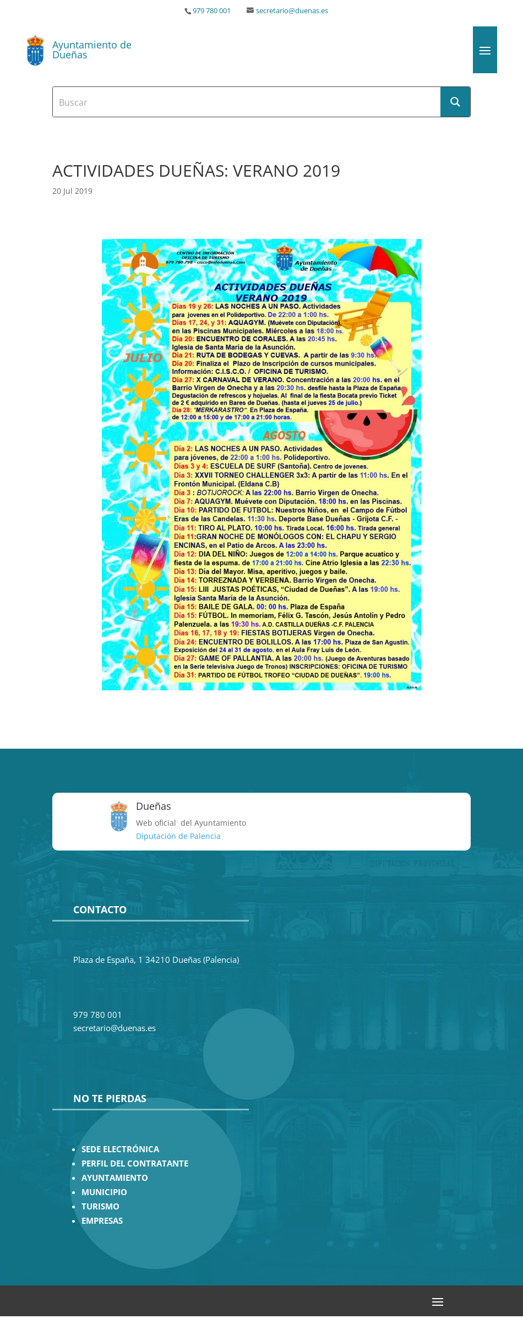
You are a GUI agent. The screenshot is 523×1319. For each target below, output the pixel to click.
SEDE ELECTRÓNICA (120, 1149)
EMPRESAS (102, 1221)
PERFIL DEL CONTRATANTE (134, 1163)
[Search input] (247, 101)
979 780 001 (212, 10)
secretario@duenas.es (292, 10)
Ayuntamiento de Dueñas (92, 49)
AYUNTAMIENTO (114, 1178)
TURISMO (100, 1206)
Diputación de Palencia (178, 836)
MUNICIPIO (104, 1192)
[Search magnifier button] (455, 102)
